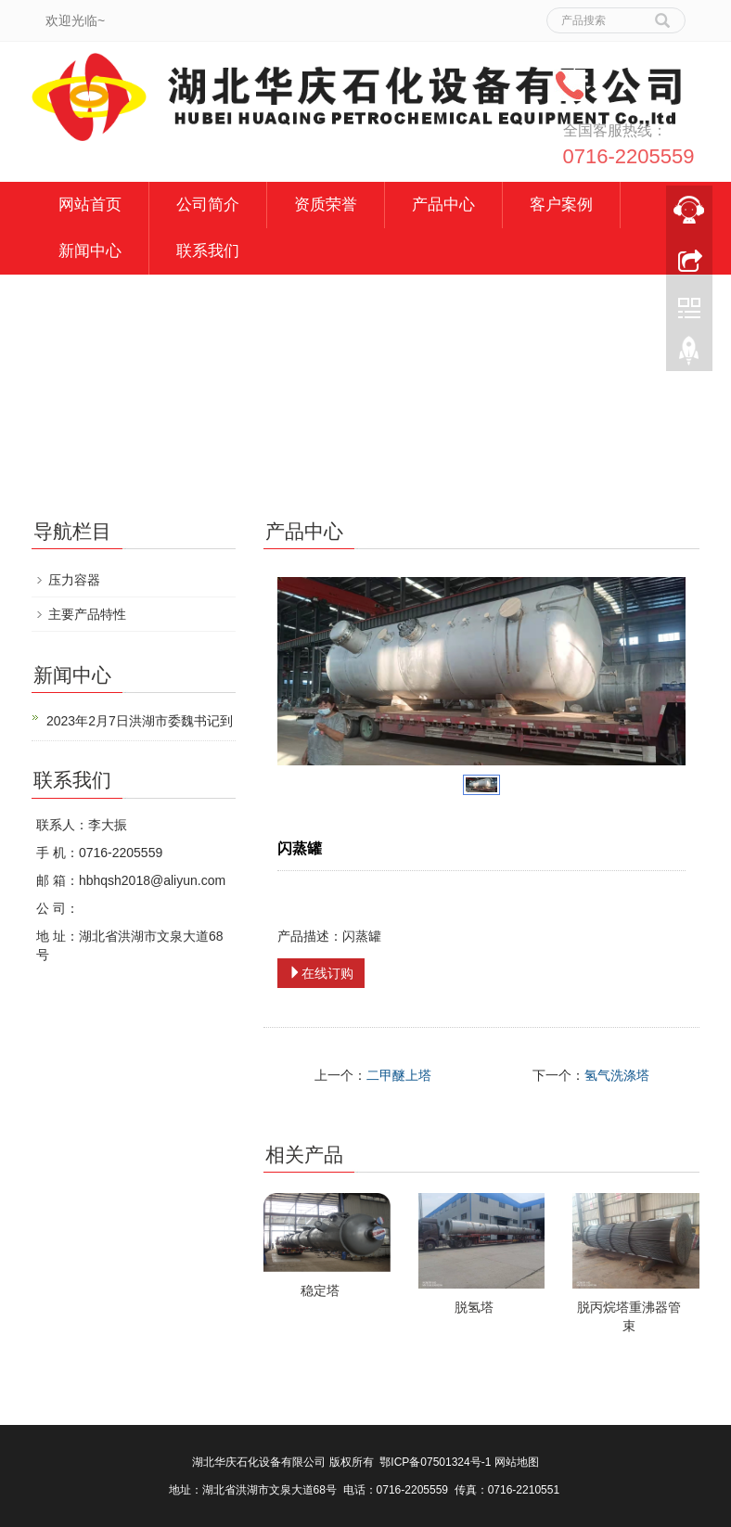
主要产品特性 (87, 614)
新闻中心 (90, 251)
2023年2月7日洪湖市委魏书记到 (139, 720)
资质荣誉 (325, 204)
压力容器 (74, 579)
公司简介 (207, 204)
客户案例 (561, 204)
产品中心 (443, 204)
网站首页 (90, 204)
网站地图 (516, 1462)
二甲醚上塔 (398, 1075)
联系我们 (207, 251)
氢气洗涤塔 (616, 1075)
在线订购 (321, 973)
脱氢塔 (474, 1307)
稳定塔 (320, 1290)
